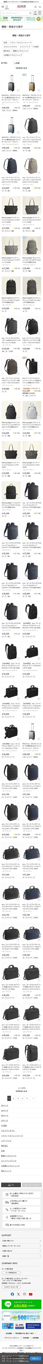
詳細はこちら (24, 1361)
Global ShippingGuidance (33, 1326)
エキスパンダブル (10, 46)
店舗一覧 (5, 1256)
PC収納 (35, 46)
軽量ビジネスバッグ (20, 51)
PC (11, 1185)
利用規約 (26, 1338)
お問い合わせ (7, 1251)
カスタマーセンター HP (11, 1287)
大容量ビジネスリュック (12, 55)
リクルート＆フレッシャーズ (21, 42)
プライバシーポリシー (11, 1338)
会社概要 (9, 1333)
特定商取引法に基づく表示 (24, 1333)
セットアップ (25, 46)
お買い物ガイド (8, 1241)
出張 (5, 42)
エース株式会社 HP (11, 1272)
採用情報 (36, 1338)
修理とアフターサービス (11, 1246)
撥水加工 (6, 51)
